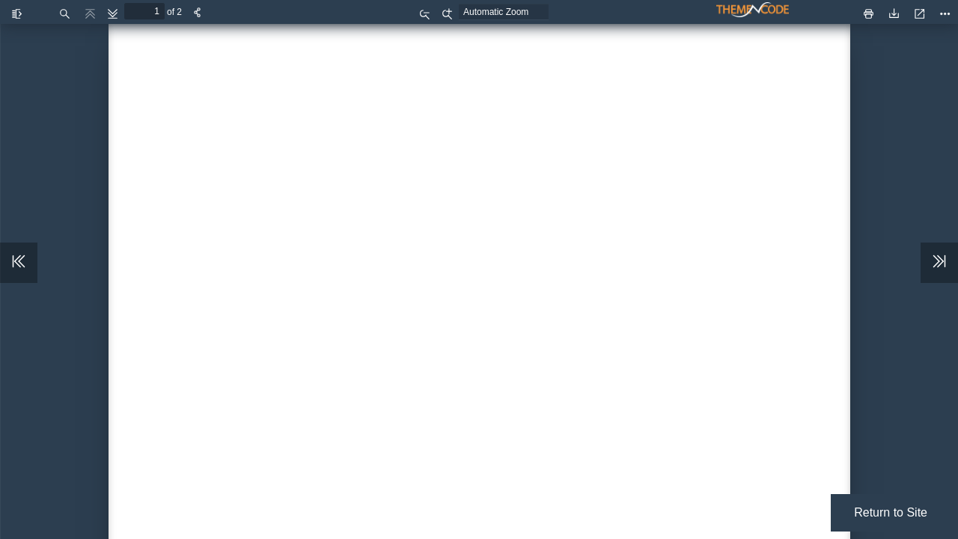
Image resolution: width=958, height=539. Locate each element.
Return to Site (890, 512)
